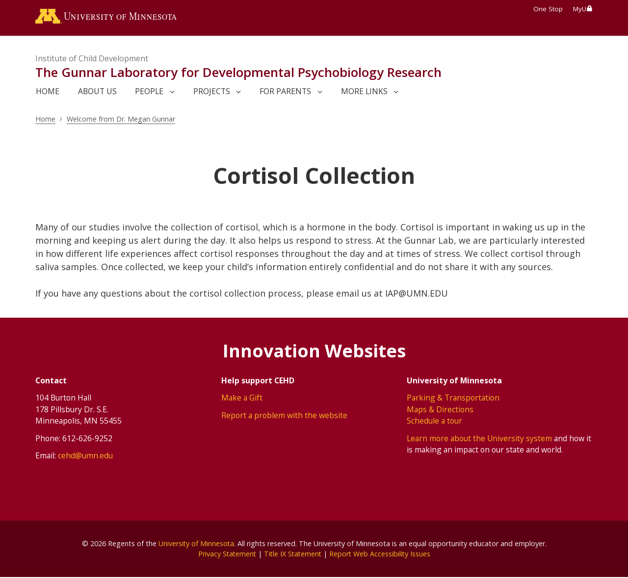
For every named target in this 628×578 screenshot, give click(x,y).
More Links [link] (364, 91)
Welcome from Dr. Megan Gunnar (122, 119)
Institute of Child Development (91, 58)
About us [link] (97, 91)
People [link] (149, 91)
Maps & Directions (440, 409)
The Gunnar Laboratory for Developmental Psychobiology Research (238, 72)
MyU (583, 8)
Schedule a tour (434, 421)
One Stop (548, 8)
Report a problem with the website (284, 415)
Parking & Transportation (453, 398)
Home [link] (47, 91)
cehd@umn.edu (85, 456)
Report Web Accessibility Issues (381, 554)
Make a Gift (241, 398)
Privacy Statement (225, 554)
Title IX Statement (292, 554)
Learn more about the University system (479, 438)
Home (45, 119)
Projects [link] (211, 91)
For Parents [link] (285, 91)
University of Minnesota (196, 543)
